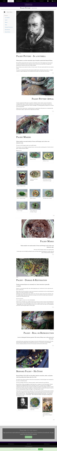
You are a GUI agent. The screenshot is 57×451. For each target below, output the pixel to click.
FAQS (34, 1)
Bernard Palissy (7, 32)
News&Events (19, 1)
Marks (6, 24)
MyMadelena (47, 444)
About (27, 1)
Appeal (6, 20)
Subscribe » (28, 437)
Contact (42, 1)
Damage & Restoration (9, 27)
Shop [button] (10, 1)
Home (4, 1)
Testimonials (11, 444)
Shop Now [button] (8, 12)
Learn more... (34, 449)
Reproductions (7, 29)
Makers (6, 22)
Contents (6, 15)
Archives (29, 444)
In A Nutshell (7, 17)
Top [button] (52, 111)
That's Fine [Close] (40, 449)
